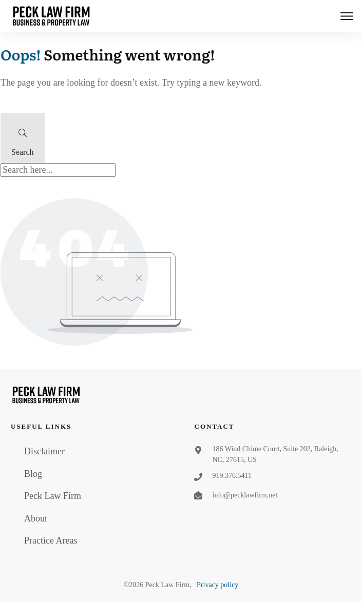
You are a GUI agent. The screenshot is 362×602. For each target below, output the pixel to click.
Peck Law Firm (52, 496)
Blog (33, 474)
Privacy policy (217, 585)
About (35, 518)
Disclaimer (44, 451)
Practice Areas (50, 540)
